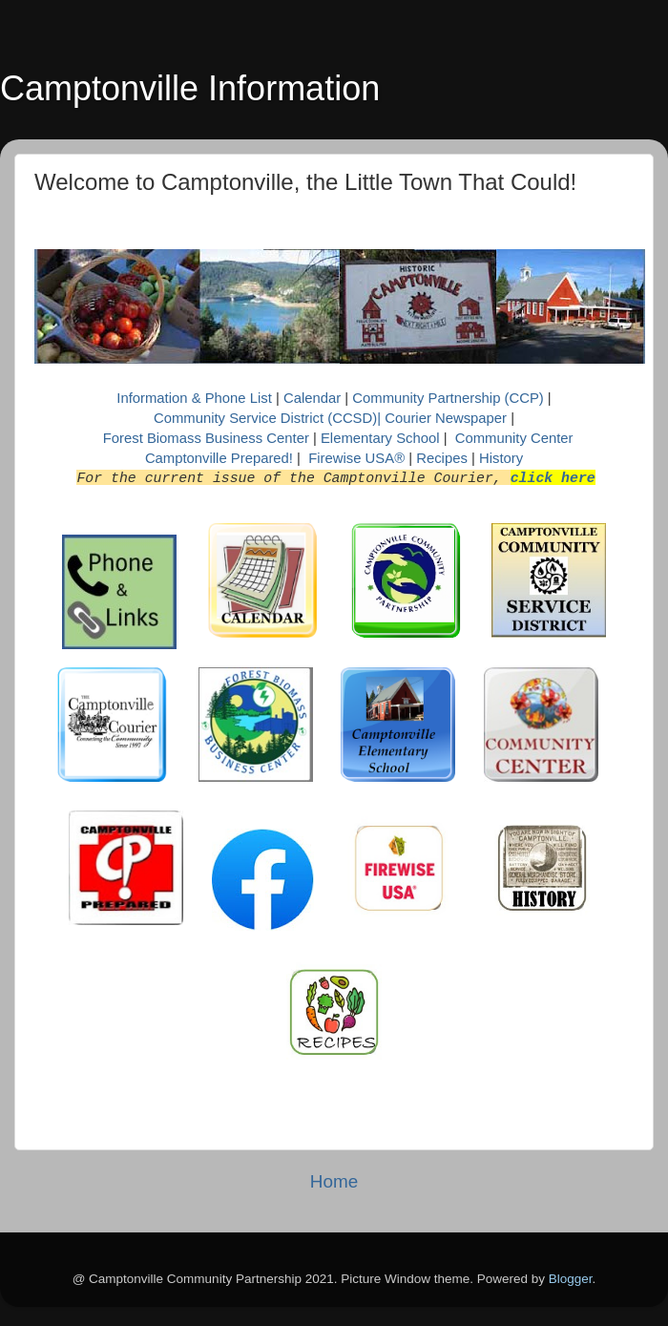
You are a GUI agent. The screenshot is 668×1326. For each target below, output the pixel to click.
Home (334, 1181)
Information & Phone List (196, 398)
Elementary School (382, 438)
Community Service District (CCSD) (265, 418)
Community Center (514, 438)
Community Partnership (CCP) (447, 398)
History (501, 458)
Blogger (571, 1279)
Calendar (313, 398)
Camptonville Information (190, 88)
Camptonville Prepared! (219, 458)
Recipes (443, 458)
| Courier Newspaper (442, 418)
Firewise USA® (356, 458)
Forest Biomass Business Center (206, 438)
